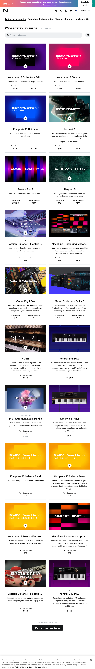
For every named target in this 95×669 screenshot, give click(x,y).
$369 (59, 317)
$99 (59, 148)
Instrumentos (46, 19)
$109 (78, 260)
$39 (69, 553)
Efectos (59, 19)
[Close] (91, 665)
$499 (15, 88)
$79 (25, 260)
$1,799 (34, 88)
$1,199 (34, 148)
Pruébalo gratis (85, 3)
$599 (78, 88)
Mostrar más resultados (47, 627)
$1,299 (69, 377)
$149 (34, 203)
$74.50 (15, 203)
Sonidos (68, 19)
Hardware (79, 19)
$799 (78, 317)
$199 (59, 88)
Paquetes (33, 19)
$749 (69, 611)
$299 (78, 148)
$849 (69, 435)
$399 (15, 148)
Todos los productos (15, 19)
